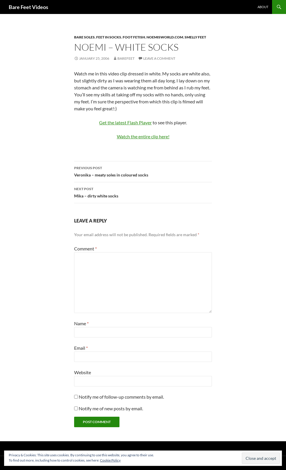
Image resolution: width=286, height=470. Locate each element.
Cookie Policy (110, 460)
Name (81, 323)
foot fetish (134, 37)
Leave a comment (159, 58)
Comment (85, 248)
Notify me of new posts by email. (111, 408)
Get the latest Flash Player (125, 122)
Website (82, 372)
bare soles (84, 37)
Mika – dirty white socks (143, 191)
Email (81, 348)
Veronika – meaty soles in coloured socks (143, 171)
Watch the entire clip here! (143, 136)
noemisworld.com (164, 37)
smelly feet (195, 37)
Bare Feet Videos (28, 7)
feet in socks (108, 37)
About (263, 7)
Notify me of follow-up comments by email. (121, 397)
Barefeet (126, 58)
